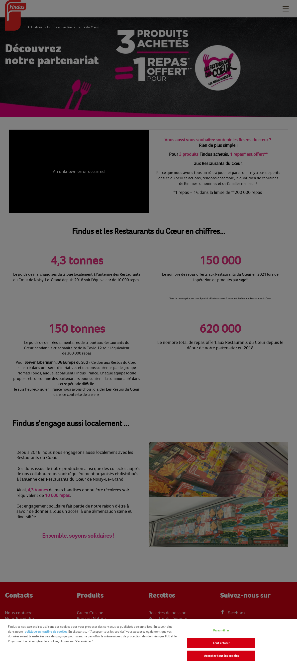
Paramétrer (221, 630)
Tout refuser (221, 643)
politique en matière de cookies (46, 631)
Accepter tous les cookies (221, 656)
